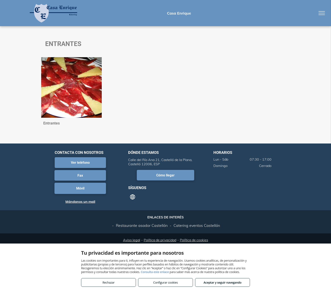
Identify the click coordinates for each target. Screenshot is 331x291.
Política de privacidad (160, 240)
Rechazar (108, 282)
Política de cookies (194, 240)
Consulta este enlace (155, 272)
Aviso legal (131, 240)
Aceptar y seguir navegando (222, 282)
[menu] (321, 13)
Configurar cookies (165, 282)
